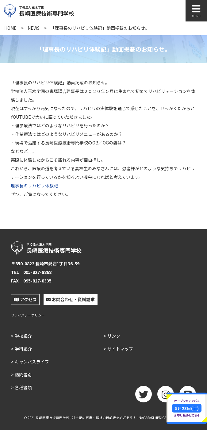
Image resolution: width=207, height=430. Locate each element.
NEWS (34, 28)
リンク (113, 336)
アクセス (25, 299)
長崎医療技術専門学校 (60, 10)
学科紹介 (23, 349)
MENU (196, 11)
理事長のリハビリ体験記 (34, 185)
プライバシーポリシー (28, 315)
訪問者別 (23, 374)
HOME (10, 28)
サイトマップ (120, 349)
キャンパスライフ (32, 361)
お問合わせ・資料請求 (70, 299)
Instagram (165, 396)
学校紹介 (23, 336)
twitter (143, 396)
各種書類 (23, 387)
